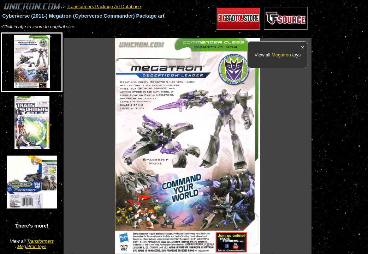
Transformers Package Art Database (104, 6)
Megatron (281, 55)
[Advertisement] (192, 34)
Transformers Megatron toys (35, 243)
